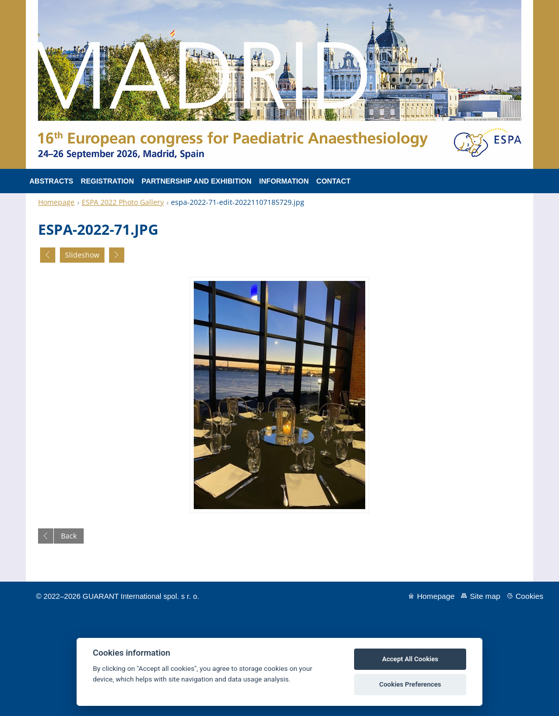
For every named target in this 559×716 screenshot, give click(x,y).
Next (116, 255)
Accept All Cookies (410, 659)
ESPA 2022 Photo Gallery (123, 202)
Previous (47, 255)
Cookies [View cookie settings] (529, 596)
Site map (485, 596)
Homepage (56, 202)
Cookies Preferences (410, 684)
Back (69, 536)
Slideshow (82, 255)
